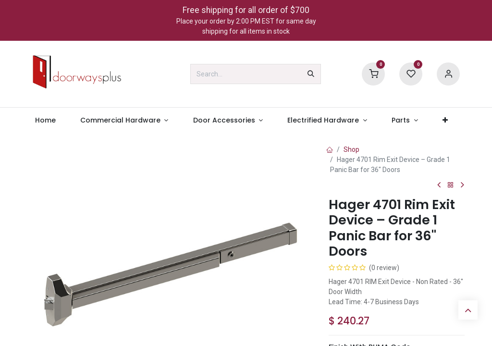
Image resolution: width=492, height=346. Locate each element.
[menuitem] (45, 120)
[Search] (310, 74)
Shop (351, 149)
